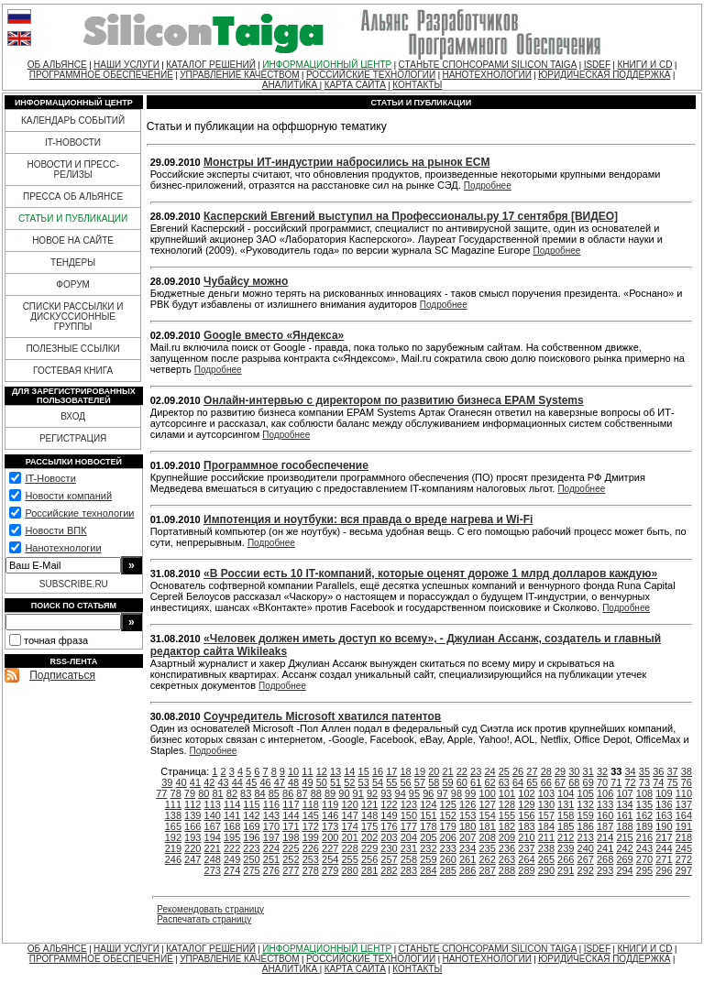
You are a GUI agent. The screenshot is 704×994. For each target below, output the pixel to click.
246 (173, 859)
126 (467, 804)
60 (462, 782)
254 (330, 859)
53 (363, 782)
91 (358, 793)
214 (605, 837)
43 (222, 782)
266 (565, 859)
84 (259, 793)
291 (565, 870)
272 (684, 859)
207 (467, 837)
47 (279, 782)
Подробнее (488, 185)
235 (486, 848)
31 (588, 771)
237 (526, 848)
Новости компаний (68, 495)
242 (624, 848)
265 (546, 859)
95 (414, 793)
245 (684, 848)
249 (232, 859)
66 (546, 782)
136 (663, 804)
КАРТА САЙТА (355, 85)
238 (546, 848)
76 (686, 782)
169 (251, 826)
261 (467, 859)
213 (586, 837)
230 (388, 848)
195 (232, 837)
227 (330, 848)
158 (565, 815)
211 (546, 837)
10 (293, 771)
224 (271, 848)
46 (264, 782)
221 (212, 848)
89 (330, 793)
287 (486, 870)
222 (232, 848)
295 (644, 870)
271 (663, 859)
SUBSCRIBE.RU (73, 584)
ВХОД (72, 416)
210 (526, 837)
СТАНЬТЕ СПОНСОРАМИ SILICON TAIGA (488, 65)
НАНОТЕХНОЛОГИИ (486, 75)
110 (684, 793)
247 (192, 859)
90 (343, 793)
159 (586, 815)
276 (271, 870)
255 (349, 859)
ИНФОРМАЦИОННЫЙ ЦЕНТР (326, 65)
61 (475, 782)
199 (310, 837)
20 (433, 771)
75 (671, 782)
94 (400, 793)
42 (209, 782)
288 (507, 870)
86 (287, 793)
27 (531, 771)
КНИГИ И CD (644, 65)
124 (428, 804)
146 (330, 815)
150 (409, 815)
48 (293, 782)
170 (271, 826)
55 (391, 782)
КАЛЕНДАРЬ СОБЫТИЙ (73, 120)
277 (290, 870)
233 (448, 848)
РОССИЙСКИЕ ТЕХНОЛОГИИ (370, 75)
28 (546, 771)
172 (310, 826)
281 (369, 870)
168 (232, 826)
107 (624, 793)
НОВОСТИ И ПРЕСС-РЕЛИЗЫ (72, 169)
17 (391, 771)
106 (605, 793)
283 (409, 870)
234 (467, 848)
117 (290, 804)
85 (274, 793)
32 (602, 771)
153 (467, 815)
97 (441, 793)
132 (586, 804)
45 (251, 782)
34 (630, 771)
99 (470, 793)
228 (349, 848)
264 (526, 859)
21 (447, 771)
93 (385, 793)
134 (624, 804)
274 (232, 870)
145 (310, 815)
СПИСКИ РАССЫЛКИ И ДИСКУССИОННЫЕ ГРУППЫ (73, 316)
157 (546, 815)
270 (644, 859)
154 (486, 815)
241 (605, 848)
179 (448, 826)
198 (290, 837)
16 (377, 771)
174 (349, 826)
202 (369, 837)
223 (251, 848)
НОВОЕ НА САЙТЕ (73, 240)
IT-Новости (50, 478)
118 (310, 804)
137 (684, 804)
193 (192, 837)
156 (526, 815)
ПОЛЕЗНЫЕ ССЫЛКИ (72, 349)
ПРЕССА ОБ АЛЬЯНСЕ (73, 196)
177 (409, 826)
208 (486, 837)
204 (409, 837)
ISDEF (597, 65)
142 (251, 815)
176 (388, 826)
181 (486, 826)
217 (663, 837)
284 (428, 870)
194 (212, 837)
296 (663, 870)
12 (321, 771)
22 (462, 771)
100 (486, 793)
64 (517, 782)
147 (349, 815)
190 (663, 826)
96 (428, 793)
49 (307, 782)
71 (616, 782)
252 (290, 859)
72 (630, 782)
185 (565, 826)
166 (192, 826)
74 (658, 782)
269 (624, 859)
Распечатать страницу (204, 919)
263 (507, 859)
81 (217, 793)
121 (369, 804)
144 (290, 815)
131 (565, 804)
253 (310, 859)
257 (388, 859)
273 (212, 870)
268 (605, 859)
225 (290, 848)
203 (388, 837)
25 (504, 771)
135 (644, 804)
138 (173, 815)
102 (526, 793)
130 (546, 804)
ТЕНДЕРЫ (72, 262)
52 (349, 782)
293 (605, 870)
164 (684, 815)
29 (560, 771)
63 (504, 782)
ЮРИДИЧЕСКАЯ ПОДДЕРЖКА (604, 75)
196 (251, 837)
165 (173, 826)
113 (212, 804)
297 (684, 870)
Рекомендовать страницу (210, 909)
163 (663, 815)
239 (565, 848)
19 (419, 771)
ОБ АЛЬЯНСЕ (57, 65)
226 (310, 848)
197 (271, 837)
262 (486, 859)
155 (507, 815)
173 (330, 826)
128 (507, 804)
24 (489, 771)
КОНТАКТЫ (417, 85)
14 (349, 771)
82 (231, 793)
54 (377, 782)
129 (526, 804)
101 (507, 793)
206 (448, 837)
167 (212, 826)
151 (428, 815)
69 (588, 782)
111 (173, 804)
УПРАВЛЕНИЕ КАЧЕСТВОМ (239, 75)
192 (173, 837)
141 (232, 815)
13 (335, 771)
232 (428, 848)
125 (448, 804)
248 (212, 859)
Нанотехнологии (63, 547)
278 (310, 870)
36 (658, 771)
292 (586, 870)
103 (546, 793)
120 (349, 804)
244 (663, 848)
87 (301, 793)
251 (271, 859)
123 (409, 804)
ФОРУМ (73, 284)
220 (192, 848)
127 (486, 804)
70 (602, 782)
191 (684, 826)
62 (489, 782)
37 (671, 771)
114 (232, 804)
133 (605, 804)
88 (316, 793)
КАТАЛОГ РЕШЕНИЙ (211, 65)
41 (195, 782)
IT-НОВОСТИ (73, 142)
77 (161, 793)
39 (166, 782)
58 (433, 782)
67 (560, 782)
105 (586, 793)
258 (409, 859)
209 (507, 837)
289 (526, 870)
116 (271, 804)
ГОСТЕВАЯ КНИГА (73, 371)
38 (686, 771)
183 (526, 826)
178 (428, 826)
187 (605, 826)
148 (369, 815)
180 (467, 826)
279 (330, 870)
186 (586, 826)
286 (467, 870)
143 (271, 815)
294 (624, 870)
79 (189, 793)
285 (448, 870)
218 (684, 837)
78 (176, 793)
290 (546, 870)
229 (369, 848)
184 (546, 826)
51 (335, 782)
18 (406, 771)
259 (428, 859)
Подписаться (62, 675)
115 (251, 804)
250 (251, 859)
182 (507, 826)
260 (448, 859)
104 (565, 793)
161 (624, 815)
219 (173, 848)
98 (456, 793)
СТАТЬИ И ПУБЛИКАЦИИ (72, 218)
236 (507, 848)
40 (181, 782)
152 (448, 815)
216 (644, 837)
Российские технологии (79, 513)
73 (644, 782)
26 (517, 771)
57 (419, 782)
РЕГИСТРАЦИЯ (72, 438)
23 (475, 771)
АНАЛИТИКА (291, 85)
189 (644, 826)
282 (388, 870)
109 (663, 793)
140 (212, 815)
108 (644, 793)
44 (237, 782)
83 (245, 793)
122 (388, 804)
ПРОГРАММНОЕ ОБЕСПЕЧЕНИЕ (101, 75)
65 (531, 782)
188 (624, 826)
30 (573, 771)
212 (565, 837)
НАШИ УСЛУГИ (127, 65)
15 (363, 771)
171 (290, 826)
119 (330, 804)
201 (349, 837)
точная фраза (56, 640)
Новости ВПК (55, 530)
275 (251, 870)
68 (573, 782)
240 (586, 848)
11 (307, 771)
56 (406, 782)
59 (447, 782)
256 (369, 859)
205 (428, 837)
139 (192, 815)
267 (586, 859)
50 (321, 782)
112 (192, 804)
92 (372, 793)
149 (388, 815)
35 (644, 771)
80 (203, 793)
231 (409, 848)
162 (644, 815)
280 (349, 870)
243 (644, 848)
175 (369, 826)
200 (330, 837)
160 (605, 815)
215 (624, 837)
